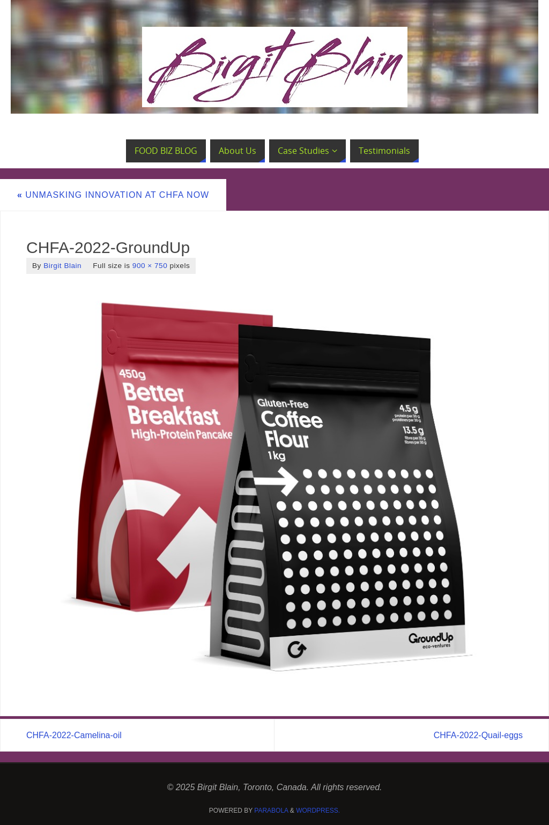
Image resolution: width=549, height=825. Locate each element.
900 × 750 (149, 266)
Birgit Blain (62, 266)
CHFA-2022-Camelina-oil (74, 735)
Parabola (271, 810)
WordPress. (318, 810)
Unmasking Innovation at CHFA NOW (113, 194)
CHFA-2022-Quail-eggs (478, 735)
